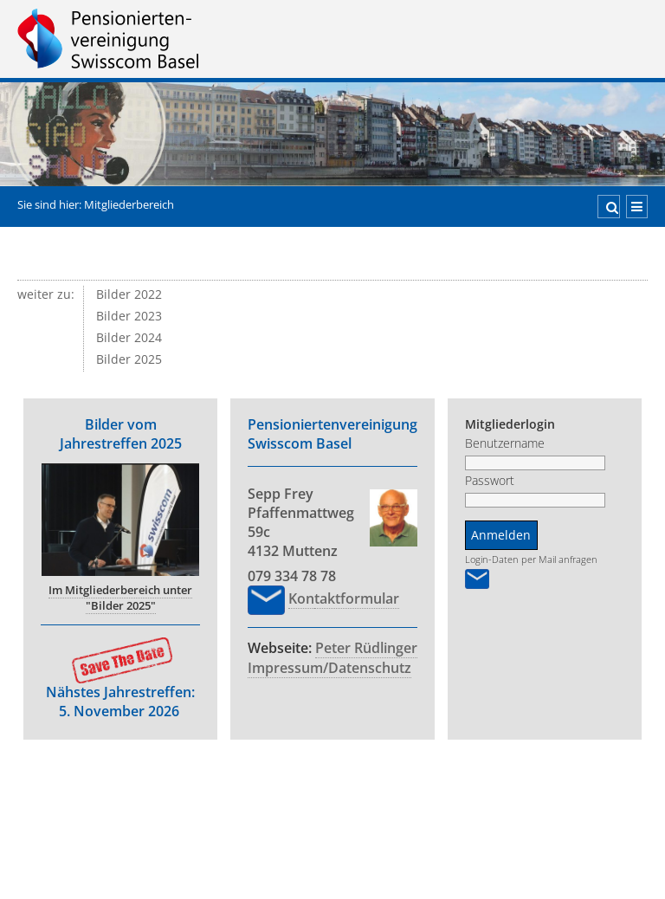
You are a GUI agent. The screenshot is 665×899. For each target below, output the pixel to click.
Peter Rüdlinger (348, 647)
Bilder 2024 (129, 338)
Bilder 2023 (129, 316)
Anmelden (483, 535)
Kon (283, 598)
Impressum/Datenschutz (311, 667)
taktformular (338, 598)
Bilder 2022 (129, 294)
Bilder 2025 (129, 359)
